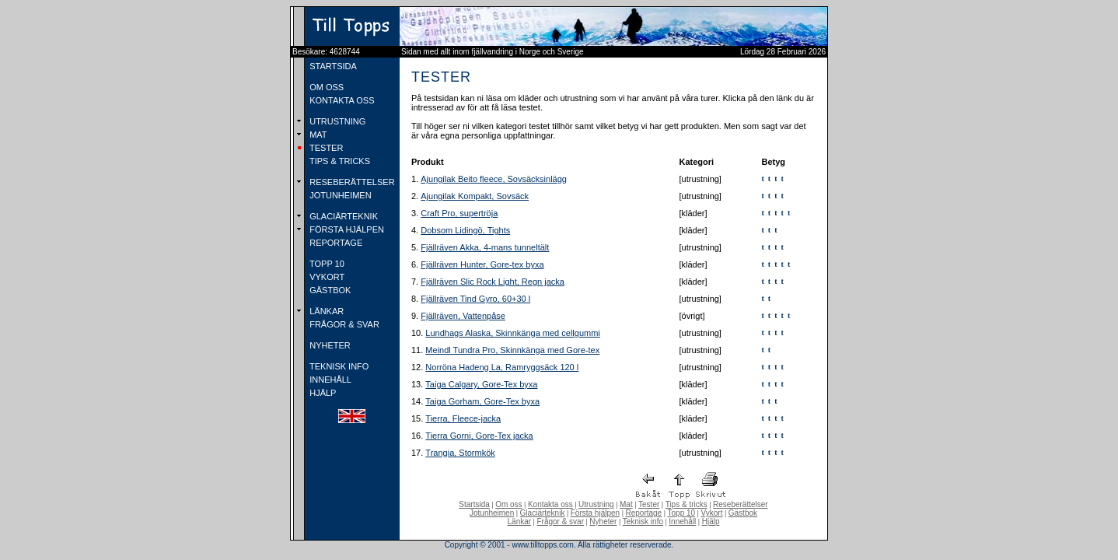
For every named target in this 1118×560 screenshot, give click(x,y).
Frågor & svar (560, 521)
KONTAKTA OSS (340, 100)
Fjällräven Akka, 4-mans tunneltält (485, 247)
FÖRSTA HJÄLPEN (345, 229)
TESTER (325, 147)
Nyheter (603, 521)
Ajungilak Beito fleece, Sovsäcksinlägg (494, 179)
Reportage (643, 513)
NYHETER (329, 345)
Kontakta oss (550, 504)
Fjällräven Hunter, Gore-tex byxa (482, 264)
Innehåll (682, 521)
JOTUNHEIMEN (339, 195)
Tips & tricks (686, 504)
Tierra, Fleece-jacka (463, 418)
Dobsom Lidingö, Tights (465, 230)
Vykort (711, 513)
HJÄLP (321, 392)
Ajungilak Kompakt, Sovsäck (475, 196)
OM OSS (325, 87)
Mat (626, 504)
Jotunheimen (492, 513)
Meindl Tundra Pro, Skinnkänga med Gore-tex (512, 350)
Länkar (520, 521)
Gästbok (742, 513)
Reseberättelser (740, 504)
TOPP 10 (325, 263)
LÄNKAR (325, 311)
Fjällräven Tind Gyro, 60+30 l (475, 298)
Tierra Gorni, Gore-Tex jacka (479, 435)
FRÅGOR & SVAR (343, 324)
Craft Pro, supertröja (459, 213)
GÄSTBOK (329, 290)
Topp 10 (682, 513)
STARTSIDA (332, 66)
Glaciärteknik (542, 513)
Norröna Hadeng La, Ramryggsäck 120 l (501, 367)
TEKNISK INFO (338, 366)
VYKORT (325, 277)
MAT (317, 134)
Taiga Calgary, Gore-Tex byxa (481, 384)
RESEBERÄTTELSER (350, 182)
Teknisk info (643, 521)
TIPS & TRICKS (338, 161)
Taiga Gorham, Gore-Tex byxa (482, 401)
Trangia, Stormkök (459, 452)
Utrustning (596, 504)
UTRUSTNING (336, 121)
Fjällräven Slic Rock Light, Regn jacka (492, 281)
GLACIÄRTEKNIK (342, 216)
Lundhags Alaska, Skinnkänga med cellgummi (512, 333)
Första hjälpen (595, 513)
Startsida (474, 504)
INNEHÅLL (329, 379)
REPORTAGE (334, 242)
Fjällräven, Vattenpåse (463, 315)
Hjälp (711, 521)
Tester (648, 504)
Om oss (508, 504)
